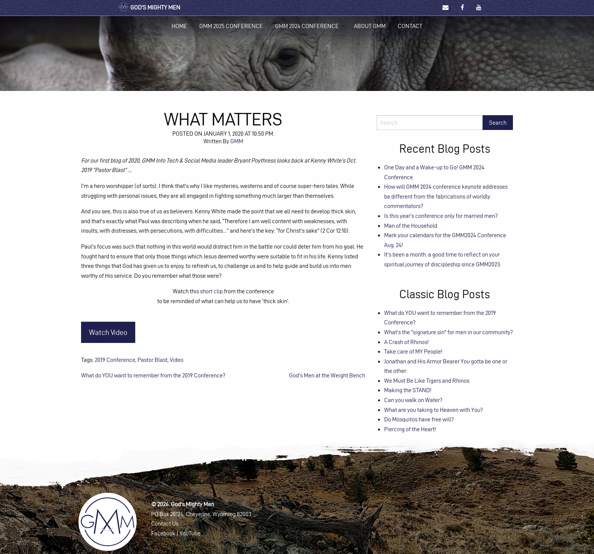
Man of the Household (410, 225)
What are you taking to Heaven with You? (433, 410)
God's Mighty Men (149, 7)
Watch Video (108, 332)
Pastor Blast (152, 360)
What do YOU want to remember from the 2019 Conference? (153, 375)
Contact (410, 26)
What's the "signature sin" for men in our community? (448, 332)
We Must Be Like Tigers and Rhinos (426, 380)
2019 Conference (115, 360)
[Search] (430, 122)
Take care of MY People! (413, 351)
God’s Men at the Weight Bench (327, 375)
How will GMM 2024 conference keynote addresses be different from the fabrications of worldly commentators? (446, 196)
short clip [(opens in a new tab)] (211, 291)
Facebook (163, 533)
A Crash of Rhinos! (406, 342)
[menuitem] (179, 26)
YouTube (190, 533)
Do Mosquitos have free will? (419, 419)
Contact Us (164, 523)
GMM (236, 141)
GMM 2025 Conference (231, 26)
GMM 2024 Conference (307, 26)
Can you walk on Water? (413, 400)
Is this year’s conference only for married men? (441, 216)
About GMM (370, 26)
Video (176, 360)
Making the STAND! (407, 390)
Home (179, 26)
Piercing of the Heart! (410, 429)
